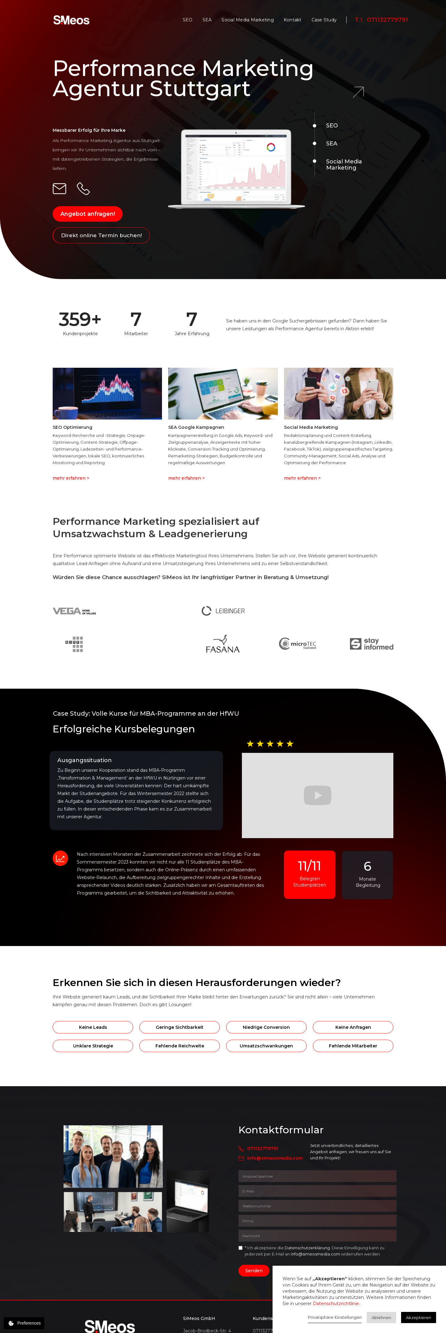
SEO (188, 20)
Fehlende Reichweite (179, 1046)
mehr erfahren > (71, 478)
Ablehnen (381, 1317)
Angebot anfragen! (87, 214)
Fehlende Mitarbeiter (353, 1046)
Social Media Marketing (247, 20)
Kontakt (293, 20)
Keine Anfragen (353, 1027)
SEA (207, 20)
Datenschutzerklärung (307, 1247)
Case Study (324, 20)
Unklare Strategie (93, 1046)
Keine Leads (93, 1027)
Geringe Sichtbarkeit (179, 1027)
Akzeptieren (418, 1317)
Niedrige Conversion (266, 1027)
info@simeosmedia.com (275, 1158)
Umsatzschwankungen (266, 1046)
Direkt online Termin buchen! (101, 235)
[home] (71, 19)
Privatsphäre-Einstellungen (335, 1317)
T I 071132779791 (381, 19)
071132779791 (262, 1148)
